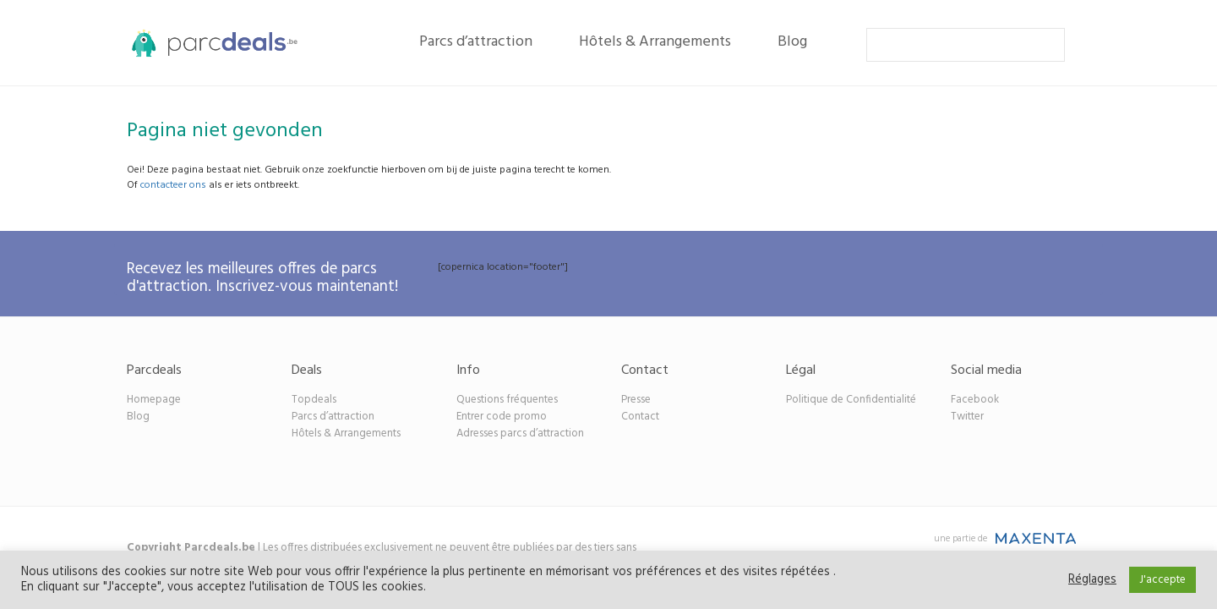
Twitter (967, 416)
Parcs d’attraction (475, 42)
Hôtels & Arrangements (655, 42)
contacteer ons (173, 185)
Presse (636, 400)
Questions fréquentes (507, 400)
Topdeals (314, 400)
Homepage (154, 400)
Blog (792, 42)
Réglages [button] (1092, 580)
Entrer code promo (501, 416)
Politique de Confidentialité (851, 400)
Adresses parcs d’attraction (520, 433)
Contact (640, 416)
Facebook (975, 400)
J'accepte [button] (1162, 580)
